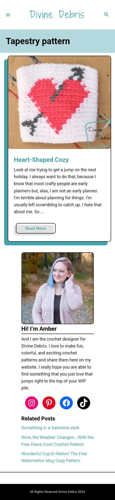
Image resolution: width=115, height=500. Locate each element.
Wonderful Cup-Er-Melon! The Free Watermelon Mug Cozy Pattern (54, 457)
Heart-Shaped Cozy (41, 159)
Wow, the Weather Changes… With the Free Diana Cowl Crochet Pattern (57, 441)
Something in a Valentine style (50, 427)
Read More (37, 229)
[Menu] (8, 14)
